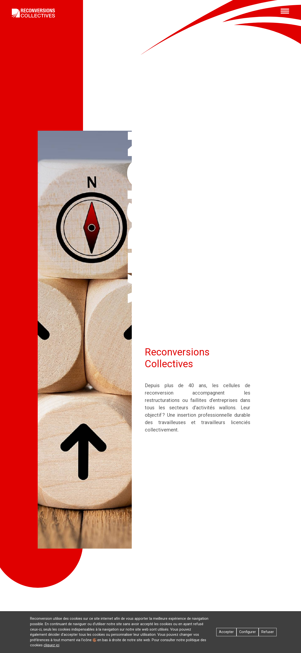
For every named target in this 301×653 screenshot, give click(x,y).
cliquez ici (51, 645)
